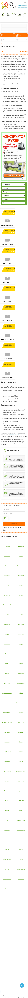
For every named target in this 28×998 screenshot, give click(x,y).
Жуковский (21, 624)
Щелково (6, 869)
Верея (21, 556)
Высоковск (21, 575)
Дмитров (21, 595)
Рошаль (21, 810)
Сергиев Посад (21, 820)
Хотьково (21, 849)
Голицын (7, 585)
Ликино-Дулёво (7, 712)
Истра (21, 644)
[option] (7, 901)
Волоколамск (21, 565)
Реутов (7, 810)
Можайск (7, 742)
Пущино (7, 800)
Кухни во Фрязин (21, 702)
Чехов (21, 859)
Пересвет (6, 781)
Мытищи (21, 742)
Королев (21, 663)
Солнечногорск (21, 830)
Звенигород (21, 634)
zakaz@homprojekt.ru (22, 7)
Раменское (21, 800)
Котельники (7, 673)
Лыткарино (7, 732)
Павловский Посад (21, 771)
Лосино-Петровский (7, 722)
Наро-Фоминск (7, 751)
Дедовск (21, 585)
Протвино (7, 791)
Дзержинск (7, 595)
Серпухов (6, 830)
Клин (21, 654)
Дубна (21, 614)
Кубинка (21, 693)
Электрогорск (21, 869)
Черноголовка (7, 859)
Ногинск (21, 751)
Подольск (21, 781)
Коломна (7, 663)
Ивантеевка (7, 644)
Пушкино (21, 791)
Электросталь (7, 879)
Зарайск (7, 634)
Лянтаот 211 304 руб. (5, 905)
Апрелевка (7, 546)
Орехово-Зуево (7, 771)
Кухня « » (7, 225)
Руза (7, 820)
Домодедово (21, 605)
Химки (7, 849)
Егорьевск (7, 624)
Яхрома (7, 888)
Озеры (21, 761)
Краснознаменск (6, 693)
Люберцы (21, 732)
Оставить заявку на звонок (9, 52)
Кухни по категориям (8, 25)
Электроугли (21, 879)
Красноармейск (21, 673)
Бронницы (7, 556)
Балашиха (21, 546)
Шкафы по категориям (9, 29)
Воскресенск (7, 575)
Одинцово (7, 761)
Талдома (21, 840)
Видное (7, 565)
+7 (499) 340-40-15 (22, 5)
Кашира (7, 654)
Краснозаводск (21, 683)
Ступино (7, 840)
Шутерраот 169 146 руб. (19, 905)
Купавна (7, 702)
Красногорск (7, 683)
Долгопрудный (7, 605)
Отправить (14, 524)
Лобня (21, 712)
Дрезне (7, 614)
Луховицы (21, 722)
